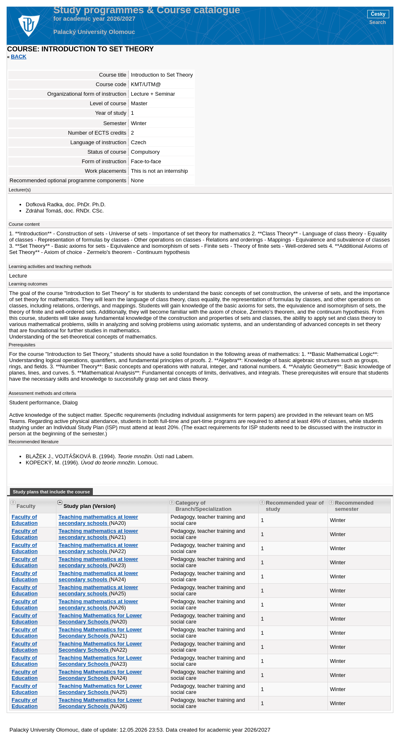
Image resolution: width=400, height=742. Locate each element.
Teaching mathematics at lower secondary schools (98, 520)
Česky (378, 14)
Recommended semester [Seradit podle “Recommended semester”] (354, 506)
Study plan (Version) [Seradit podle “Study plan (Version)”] (89, 506)
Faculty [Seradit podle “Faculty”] (26, 506)
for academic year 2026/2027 (94, 18)
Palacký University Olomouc (94, 32)
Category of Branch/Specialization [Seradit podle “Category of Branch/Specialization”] (203, 506)
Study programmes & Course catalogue (146, 10)
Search (377, 22)
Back (19, 56)
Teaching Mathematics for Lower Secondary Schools (100, 618)
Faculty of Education (25, 520)
